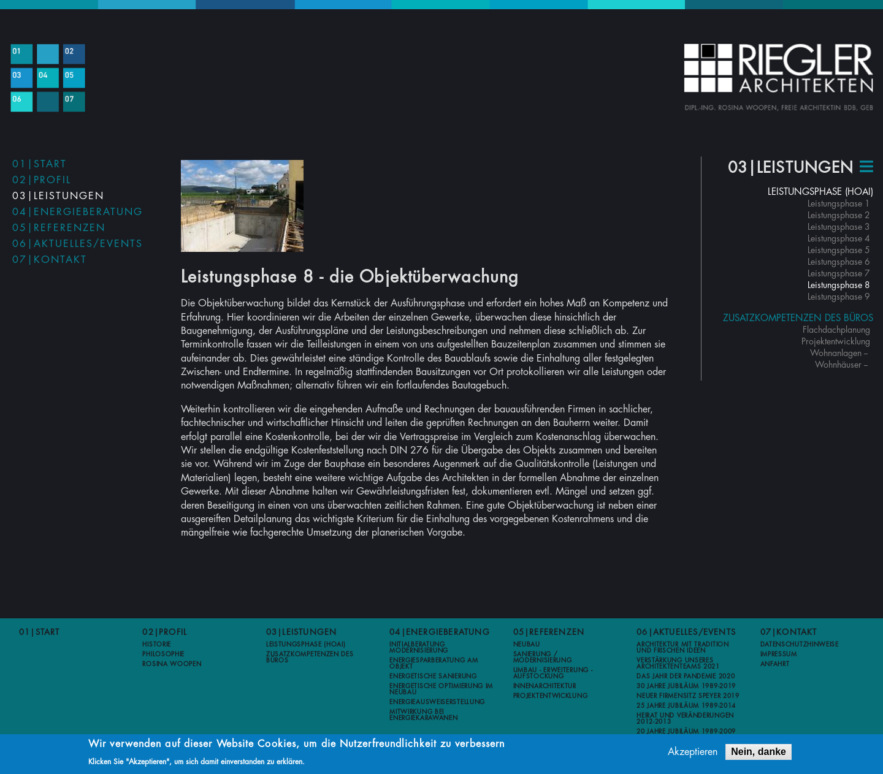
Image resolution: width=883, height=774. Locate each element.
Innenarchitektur (544, 686)
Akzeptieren (692, 753)
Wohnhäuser (838, 364)
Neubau (526, 645)
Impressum (778, 654)
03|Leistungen (58, 196)
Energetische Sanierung (432, 676)
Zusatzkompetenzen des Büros (798, 318)
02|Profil (41, 180)
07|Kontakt (49, 260)
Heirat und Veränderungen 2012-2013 (685, 719)
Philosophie (163, 654)
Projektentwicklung (835, 341)
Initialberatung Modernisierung (418, 648)
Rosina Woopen (171, 664)
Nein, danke (758, 753)
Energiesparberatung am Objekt (433, 664)
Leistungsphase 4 (839, 238)
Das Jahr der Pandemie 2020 (685, 676)
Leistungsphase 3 (839, 226)
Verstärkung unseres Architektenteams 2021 (678, 664)
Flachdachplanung (836, 329)
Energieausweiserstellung (437, 702)
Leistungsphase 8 (839, 285)
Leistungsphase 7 (839, 273)
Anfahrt (775, 664)
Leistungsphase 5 (839, 250)
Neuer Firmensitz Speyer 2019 (688, 696)
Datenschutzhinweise (799, 645)
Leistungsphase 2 (839, 215)
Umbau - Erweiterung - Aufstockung (553, 673)
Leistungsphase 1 (839, 203)
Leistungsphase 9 (839, 296)
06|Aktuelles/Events (77, 244)
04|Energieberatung (77, 212)
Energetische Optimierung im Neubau (441, 689)
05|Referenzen (58, 228)
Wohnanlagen (836, 353)
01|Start (39, 164)
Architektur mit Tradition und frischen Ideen (682, 648)
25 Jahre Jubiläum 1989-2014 (686, 706)
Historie (156, 645)
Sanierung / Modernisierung (542, 657)
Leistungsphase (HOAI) (820, 192)
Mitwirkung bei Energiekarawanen (423, 715)
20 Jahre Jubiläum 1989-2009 (686, 732)
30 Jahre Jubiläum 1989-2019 (686, 686)
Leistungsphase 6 (839, 261)
